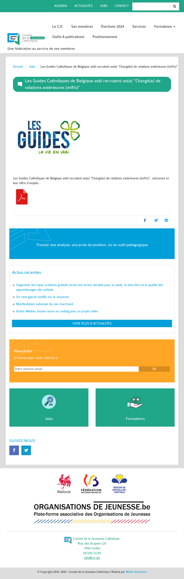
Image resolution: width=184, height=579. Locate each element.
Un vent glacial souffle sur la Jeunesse (42, 297)
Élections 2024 (112, 27)
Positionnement (104, 37)
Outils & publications (68, 37)
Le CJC (57, 27)
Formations (164, 27)
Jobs (104, 6)
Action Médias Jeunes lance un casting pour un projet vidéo (57, 311)
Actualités (83, 6)
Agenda (60, 6)
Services (139, 27)
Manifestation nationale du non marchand (44, 304)
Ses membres (82, 27)
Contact (122, 6)
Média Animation (136, 571)
